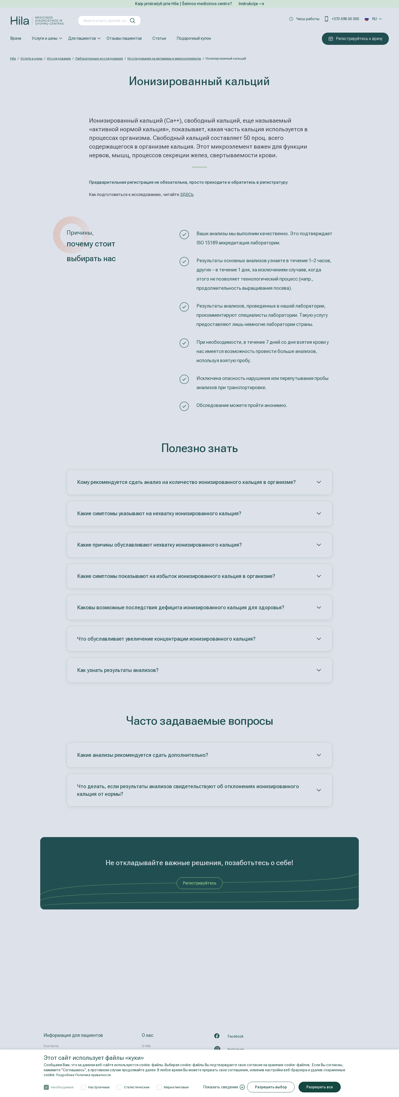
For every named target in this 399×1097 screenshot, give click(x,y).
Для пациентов (82, 38)
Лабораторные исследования (99, 58)
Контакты (51, 1046)
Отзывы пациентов (124, 38)
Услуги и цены (45, 38)
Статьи (159, 38)
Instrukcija (251, 3)
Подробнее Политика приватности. (85, 1075)
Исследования (59, 58)
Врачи (15, 38)
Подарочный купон (194, 38)
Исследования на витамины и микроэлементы (164, 58)
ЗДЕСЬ (187, 194)
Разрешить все (321, 1087)
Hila (13, 58)
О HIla (146, 1046)
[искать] (132, 20)
